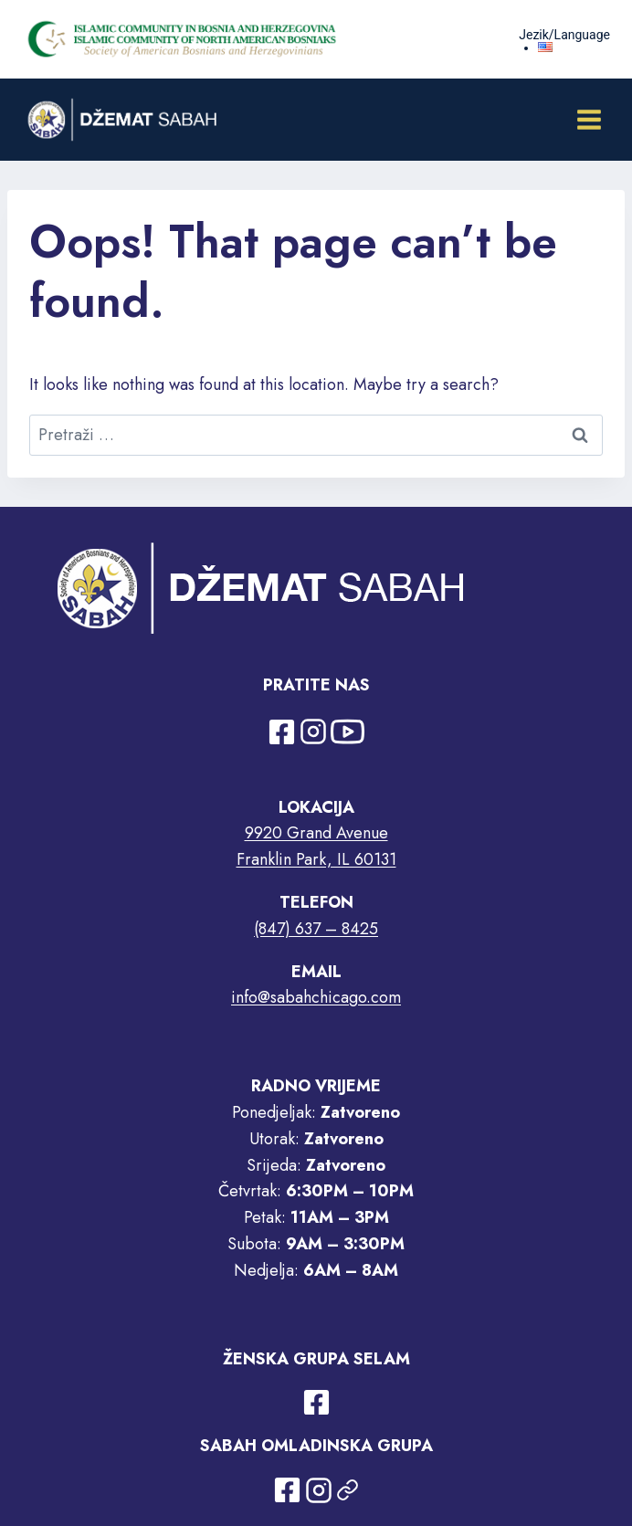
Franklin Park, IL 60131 (316, 859)
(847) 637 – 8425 (316, 929)
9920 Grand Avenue (316, 833)
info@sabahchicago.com (316, 997)
